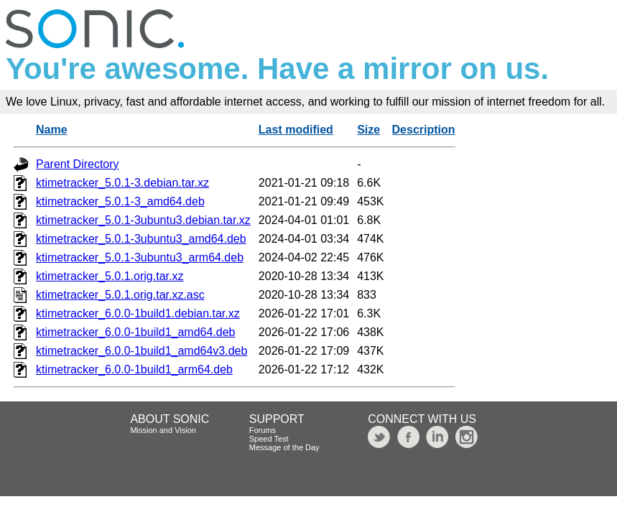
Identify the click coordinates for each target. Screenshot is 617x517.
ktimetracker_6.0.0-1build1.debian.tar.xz (138, 313)
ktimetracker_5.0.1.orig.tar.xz (109, 276)
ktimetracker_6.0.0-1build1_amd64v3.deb (141, 351)
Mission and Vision (163, 430)
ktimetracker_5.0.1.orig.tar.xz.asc (120, 295)
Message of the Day (284, 447)
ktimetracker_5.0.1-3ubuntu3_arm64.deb (139, 257)
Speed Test (269, 438)
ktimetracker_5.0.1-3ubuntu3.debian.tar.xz (143, 220)
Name (52, 130)
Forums (262, 430)
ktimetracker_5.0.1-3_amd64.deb (120, 201)
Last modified (296, 130)
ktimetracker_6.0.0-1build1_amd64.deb (136, 332)
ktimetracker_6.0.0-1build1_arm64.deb (134, 369)
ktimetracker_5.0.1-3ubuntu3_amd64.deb (141, 239)
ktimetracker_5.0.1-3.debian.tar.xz (122, 183)
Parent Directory (77, 164)
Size (368, 130)
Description (423, 130)
